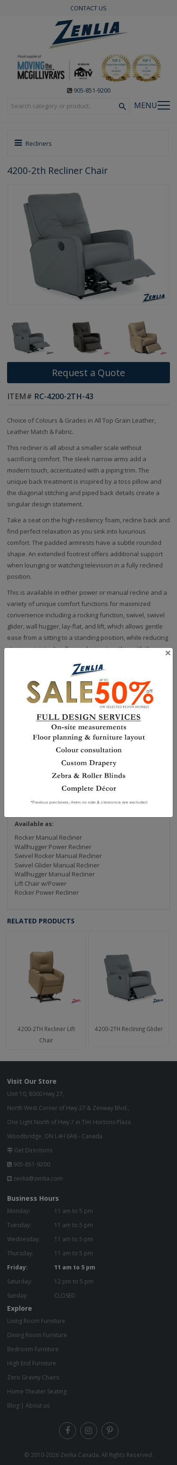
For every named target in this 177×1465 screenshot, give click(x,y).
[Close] (168, 652)
